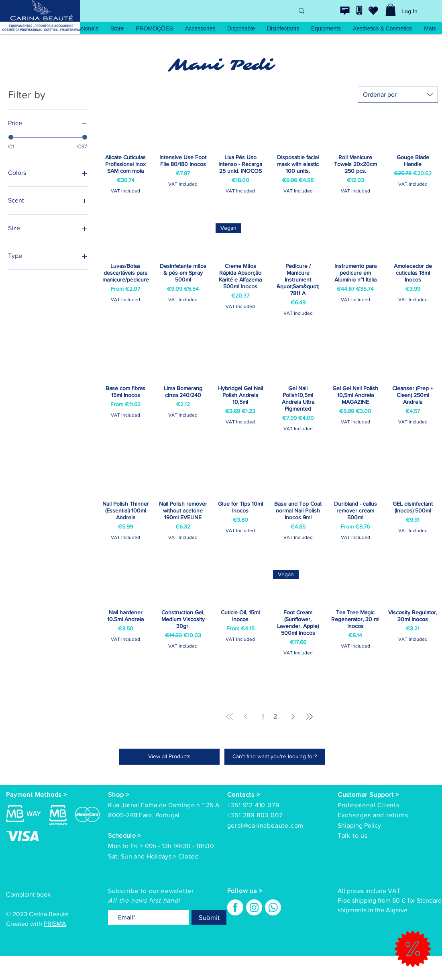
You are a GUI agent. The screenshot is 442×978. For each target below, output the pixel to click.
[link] (390, 10)
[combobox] (398, 95)
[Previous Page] (246, 717)
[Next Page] (293, 717)
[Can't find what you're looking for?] (274, 757)
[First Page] (229, 717)
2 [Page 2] (275, 716)
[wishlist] (373, 10)
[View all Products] (169, 757)
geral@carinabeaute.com (265, 825)
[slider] (11, 137)
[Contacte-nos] (345, 11)
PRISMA (55, 923)
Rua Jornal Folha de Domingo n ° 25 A (164, 805)
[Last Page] (309, 717)
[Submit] (208, 917)
